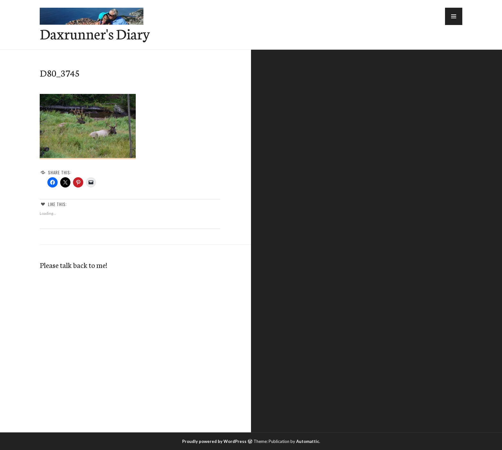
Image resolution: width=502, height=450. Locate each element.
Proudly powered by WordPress (214, 441)
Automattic (307, 441)
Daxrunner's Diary (95, 33)
